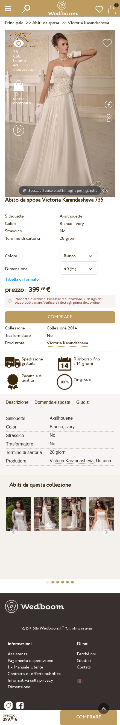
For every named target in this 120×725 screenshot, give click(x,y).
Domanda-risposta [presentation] (52, 402)
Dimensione (16, 269)
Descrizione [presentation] (17, 402)
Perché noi (86, 654)
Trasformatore (18, 335)
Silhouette (14, 216)
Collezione (15, 328)
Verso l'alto (103, 708)
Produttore (15, 343)
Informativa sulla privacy (30, 680)
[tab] (19, 402)
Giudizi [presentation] (83, 402)
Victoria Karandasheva (67, 343)
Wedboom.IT (52, 628)
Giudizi (84, 661)
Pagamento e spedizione (30, 661)
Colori (10, 223)
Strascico (13, 231)
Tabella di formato (22, 279)
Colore (11, 256)
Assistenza (18, 654)
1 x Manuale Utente (25, 667)
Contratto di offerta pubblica (34, 674)
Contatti (84, 667)
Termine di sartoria (22, 238)
